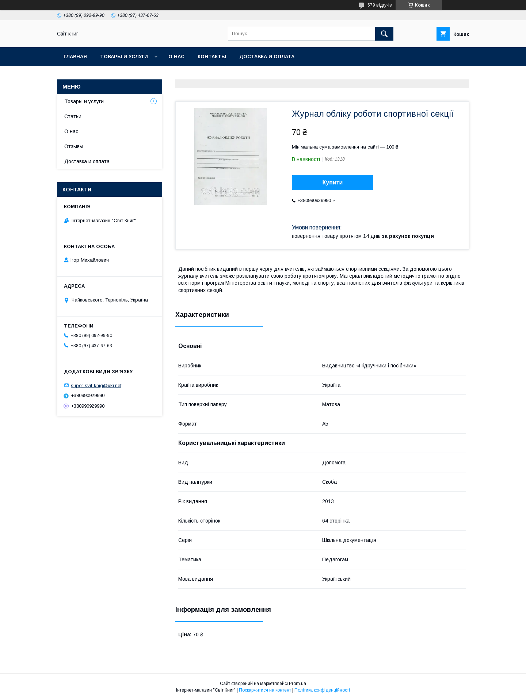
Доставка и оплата (266, 56)
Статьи (72, 116)
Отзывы (73, 146)
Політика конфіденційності (322, 690)
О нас (176, 56)
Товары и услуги (124, 56)
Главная (75, 56)
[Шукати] (384, 34)
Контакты (212, 56)
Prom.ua (297, 683)
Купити (333, 182)
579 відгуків (379, 5)
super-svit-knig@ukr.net (96, 385)
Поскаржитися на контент (265, 690)
